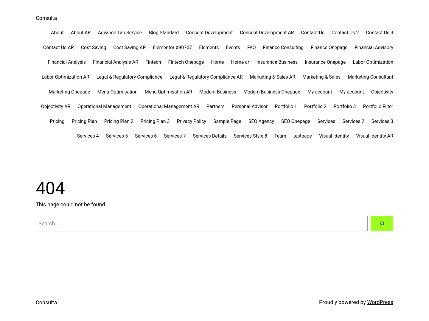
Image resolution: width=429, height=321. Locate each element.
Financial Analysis (67, 62)
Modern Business (217, 92)
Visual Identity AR (374, 136)
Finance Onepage (329, 47)
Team (280, 136)
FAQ (251, 47)
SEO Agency (261, 121)
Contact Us (313, 32)
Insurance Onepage (325, 62)
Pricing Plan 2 (118, 121)
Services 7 (175, 136)
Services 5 (117, 136)
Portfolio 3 (345, 106)
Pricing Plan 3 (155, 121)
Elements (209, 47)
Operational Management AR (169, 106)
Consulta (46, 18)
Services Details (210, 136)
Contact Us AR (58, 47)
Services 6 (146, 136)
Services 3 (382, 121)
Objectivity (382, 92)
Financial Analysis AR (115, 62)
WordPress (380, 302)
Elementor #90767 (172, 47)
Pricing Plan (84, 121)
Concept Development (209, 32)
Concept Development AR (267, 32)
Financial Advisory (374, 47)
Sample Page (227, 121)
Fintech (153, 62)
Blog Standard (164, 32)
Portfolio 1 (286, 106)
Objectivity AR (56, 106)
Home (217, 62)
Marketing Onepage (69, 92)
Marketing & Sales (321, 77)
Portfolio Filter (378, 106)
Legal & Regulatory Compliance (129, 77)
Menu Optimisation (117, 92)
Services (326, 121)
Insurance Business (277, 62)
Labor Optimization (373, 62)
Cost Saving (93, 47)
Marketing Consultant (370, 77)
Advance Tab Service (120, 32)
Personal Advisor (250, 106)
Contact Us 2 (345, 32)
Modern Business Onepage (271, 92)
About (57, 32)
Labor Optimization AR (65, 77)
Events (233, 47)
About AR (81, 32)
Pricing (57, 121)
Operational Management (104, 106)
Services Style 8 (250, 136)
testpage (302, 136)
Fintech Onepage (186, 62)
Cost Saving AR (129, 47)
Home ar (240, 62)
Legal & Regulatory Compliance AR (206, 77)
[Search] (382, 223)
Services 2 (353, 121)
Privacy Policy (191, 121)
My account (319, 92)
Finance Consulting (283, 47)
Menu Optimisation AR (168, 92)
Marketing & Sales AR (272, 77)
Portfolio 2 (315, 106)
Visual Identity (334, 136)
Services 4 (88, 136)
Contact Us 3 (379, 32)
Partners (215, 106)
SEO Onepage (295, 121)
